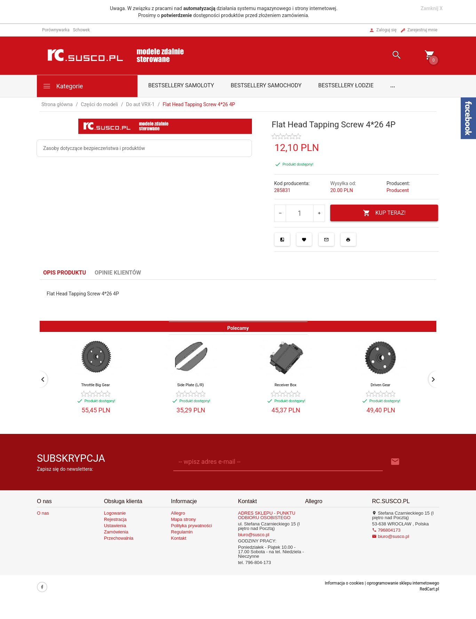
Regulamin (181, 531)
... (392, 85)
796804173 (386, 530)
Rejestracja (115, 519)
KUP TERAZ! (384, 213)
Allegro (178, 513)
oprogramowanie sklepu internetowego (403, 583)
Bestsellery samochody (266, 85)
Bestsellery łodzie (346, 85)
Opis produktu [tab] (64, 272)
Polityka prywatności (191, 525)
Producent (398, 190)
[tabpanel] (238, 300)
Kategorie (62, 86)
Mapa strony (183, 519)
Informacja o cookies (344, 583)
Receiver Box (285, 385)
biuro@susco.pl (253, 534)
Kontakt (178, 538)
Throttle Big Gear (95, 385)
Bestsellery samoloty (181, 85)
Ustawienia (115, 525)
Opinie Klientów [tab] (118, 272)
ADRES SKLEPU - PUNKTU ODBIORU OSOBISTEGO (266, 515)
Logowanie (115, 513)
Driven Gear (380, 385)
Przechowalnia (119, 538)
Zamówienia (116, 531)
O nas (43, 513)
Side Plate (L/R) (190, 385)
